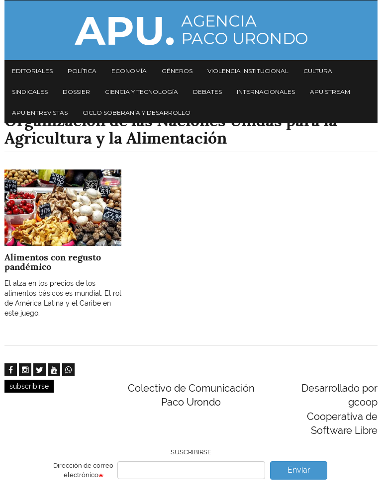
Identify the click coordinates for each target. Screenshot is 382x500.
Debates (207, 91)
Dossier (76, 91)
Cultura (317, 71)
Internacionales (266, 91)
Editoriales (32, 71)
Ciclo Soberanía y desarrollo (137, 112)
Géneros (177, 71)
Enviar (298, 470)
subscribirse (29, 386)
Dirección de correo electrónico (83, 470)
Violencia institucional (247, 71)
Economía (129, 71)
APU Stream (330, 91)
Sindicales (30, 91)
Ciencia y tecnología (141, 91)
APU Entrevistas (40, 112)
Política (82, 71)
